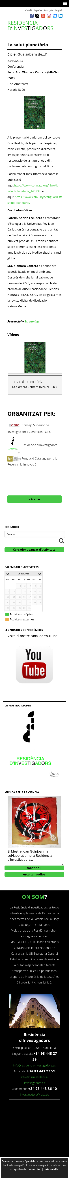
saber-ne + (34, 868)
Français (48, 10)
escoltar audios (34, 874)
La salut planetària (27, 381)
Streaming (32, 321)
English (58, 10)
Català (28, 10)
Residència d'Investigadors (39, 445)
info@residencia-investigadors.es (34, 1065)
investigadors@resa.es (34, 1095)
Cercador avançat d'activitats (34, 550)
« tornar (34, 499)
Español (38, 10)
